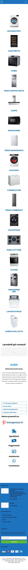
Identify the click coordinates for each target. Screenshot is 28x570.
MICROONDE (14, 130)
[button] (14, 403)
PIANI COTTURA (14, 250)
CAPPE (14, 110)
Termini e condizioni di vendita (9, 517)
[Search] (25, 2)
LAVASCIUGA (14, 230)
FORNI (14, 71)
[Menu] (2, 2)
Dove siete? (7, 406)
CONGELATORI (14, 190)
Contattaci (14, 465)
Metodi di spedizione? (11, 409)
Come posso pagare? (11, 403)
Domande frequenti (7, 515)
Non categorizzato (14, 498)
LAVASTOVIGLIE (14, 311)
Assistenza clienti (6, 521)
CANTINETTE (14, 51)
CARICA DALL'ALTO (14, 331)
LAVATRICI (14, 170)
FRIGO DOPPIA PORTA (14, 90)
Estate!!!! (12, 503)
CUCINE (14, 270)
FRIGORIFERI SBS (14, 290)
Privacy (4, 519)
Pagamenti (14, 445)
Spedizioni (14, 436)
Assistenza (14, 456)
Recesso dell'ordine (10, 412)
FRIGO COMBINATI (14, 210)
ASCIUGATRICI (14, 31)
